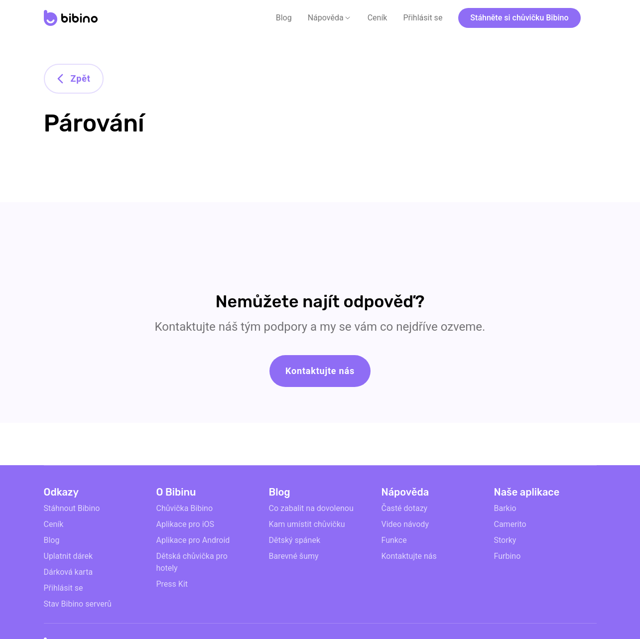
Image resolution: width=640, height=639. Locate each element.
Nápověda (326, 17)
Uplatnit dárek (68, 556)
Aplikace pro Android (193, 540)
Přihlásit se (422, 17)
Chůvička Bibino (184, 508)
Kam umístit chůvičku (307, 524)
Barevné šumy (294, 556)
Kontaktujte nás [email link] (409, 556)
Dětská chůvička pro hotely (192, 562)
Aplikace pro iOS (185, 524)
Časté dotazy (405, 508)
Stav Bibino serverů (78, 604)
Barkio (505, 508)
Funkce (394, 540)
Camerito (510, 524)
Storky (505, 540)
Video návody (405, 524)
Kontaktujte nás (320, 371)
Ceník (377, 17)
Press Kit (172, 584)
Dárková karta (68, 572)
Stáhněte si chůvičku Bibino (519, 17)
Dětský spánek (295, 540)
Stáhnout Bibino (72, 508)
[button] (330, 18)
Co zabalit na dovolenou (311, 508)
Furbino (507, 556)
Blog (284, 17)
